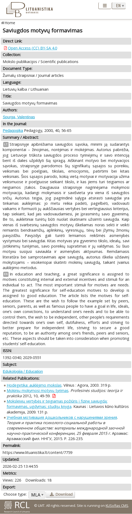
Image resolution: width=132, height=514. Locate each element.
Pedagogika (13, 130)
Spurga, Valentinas (19, 117)
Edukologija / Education (23, 371)
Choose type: (15, 494)
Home (10, 22)
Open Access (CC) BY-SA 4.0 (32, 48)
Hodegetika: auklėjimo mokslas (34, 385)
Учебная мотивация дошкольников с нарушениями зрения (62, 417)
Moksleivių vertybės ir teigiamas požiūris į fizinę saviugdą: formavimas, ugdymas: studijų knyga (57, 404)
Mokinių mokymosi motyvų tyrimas (38, 390)
